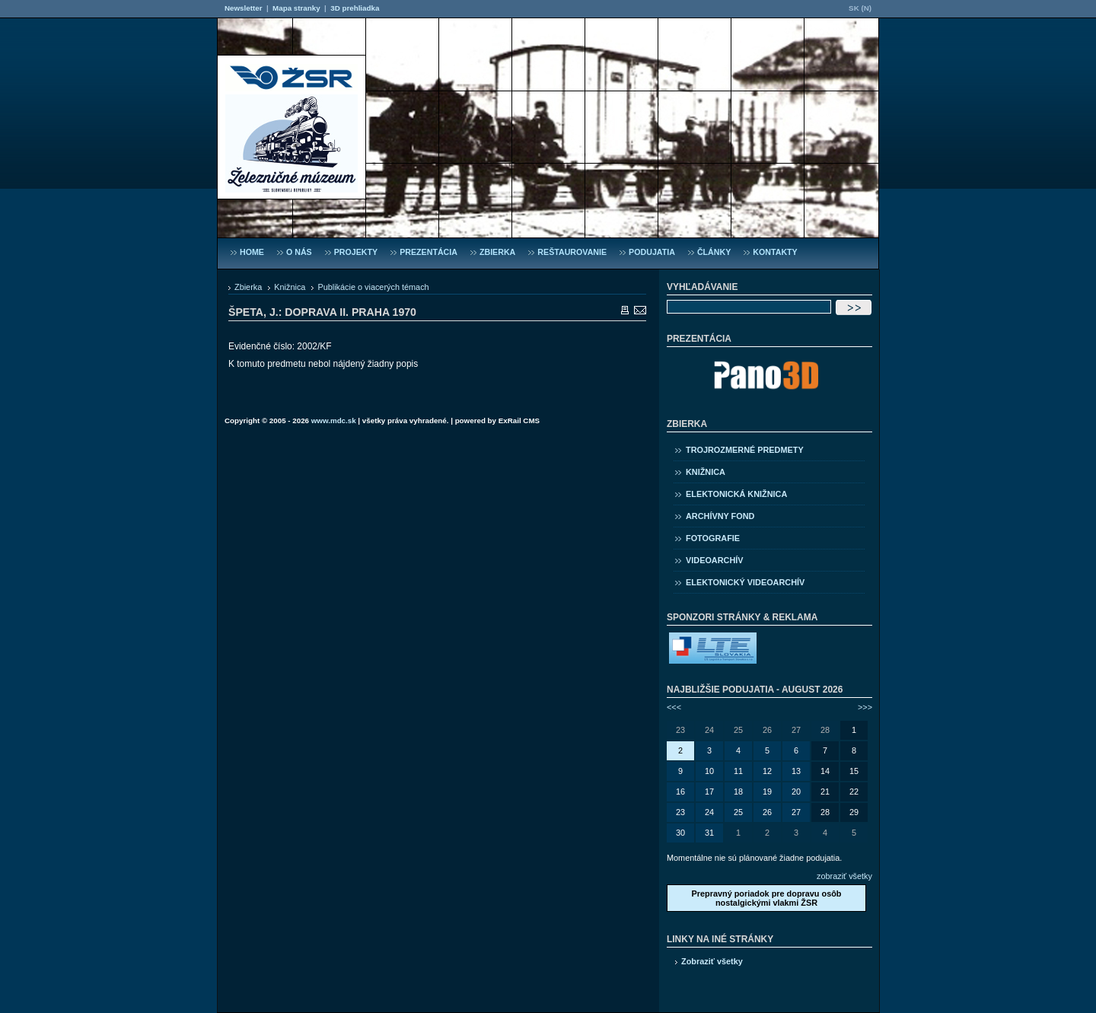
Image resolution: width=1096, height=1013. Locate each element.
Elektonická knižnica (736, 494)
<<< (674, 707)
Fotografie (713, 538)
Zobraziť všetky (712, 961)
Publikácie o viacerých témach (373, 286)
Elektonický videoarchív (745, 582)
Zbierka (248, 286)
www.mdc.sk (333, 420)
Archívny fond (720, 516)
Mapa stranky (296, 8)
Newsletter (243, 8)
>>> (865, 707)
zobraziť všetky (844, 876)
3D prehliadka (354, 8)
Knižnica (289, 286)
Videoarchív (715, 560)
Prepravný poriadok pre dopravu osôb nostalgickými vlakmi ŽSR (766, 898)
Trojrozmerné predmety (745, 449)
